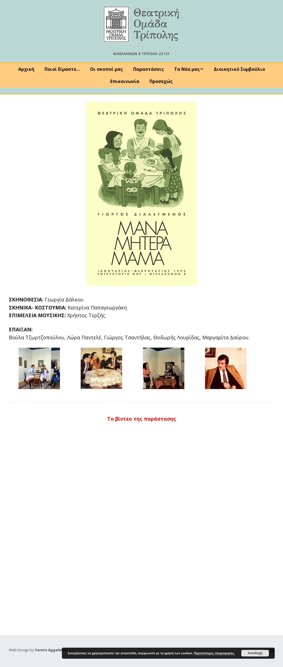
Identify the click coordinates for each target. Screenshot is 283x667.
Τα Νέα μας (187, 69)
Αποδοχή (255, 653)
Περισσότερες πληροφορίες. (214, 653)
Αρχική (26, 69)
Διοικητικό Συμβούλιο (239, 69)
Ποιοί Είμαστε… (62, 69)
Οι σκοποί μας (106, 69)
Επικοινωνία (124, 81)
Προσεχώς (161, 81)
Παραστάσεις (148, 69)
